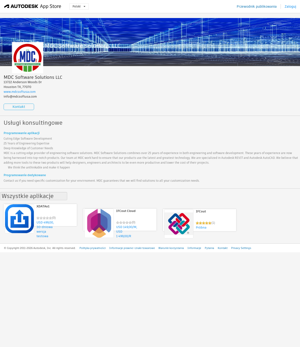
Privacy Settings (241, 248)
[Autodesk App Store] (33, 6)
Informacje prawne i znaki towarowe (132, 248)
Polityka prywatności (92, 248)
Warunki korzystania (171, 248)
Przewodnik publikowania (257, 6)
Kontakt (18, 106)
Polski (78, 6)
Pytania (209, 248)
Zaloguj (290, 6)
